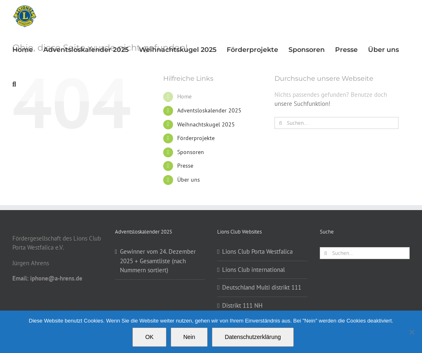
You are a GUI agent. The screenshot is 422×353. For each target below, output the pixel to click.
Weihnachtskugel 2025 (206, 124)
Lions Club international (253, 270)
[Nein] (412, 332)
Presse (185, 165)
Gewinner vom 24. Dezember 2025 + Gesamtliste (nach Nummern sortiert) (158, 261)
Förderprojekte (196, 138)
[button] (14, 84)
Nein (189, 337)
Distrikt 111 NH (242, 305)
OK (149, 337)
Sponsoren (190, 152)
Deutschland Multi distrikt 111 (261, 287)
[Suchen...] (336, 123)
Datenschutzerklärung (253, 337)
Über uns (188, 179)
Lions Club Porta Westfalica (257, 251)
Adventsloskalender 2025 (209, 110)
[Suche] (280, 123)
